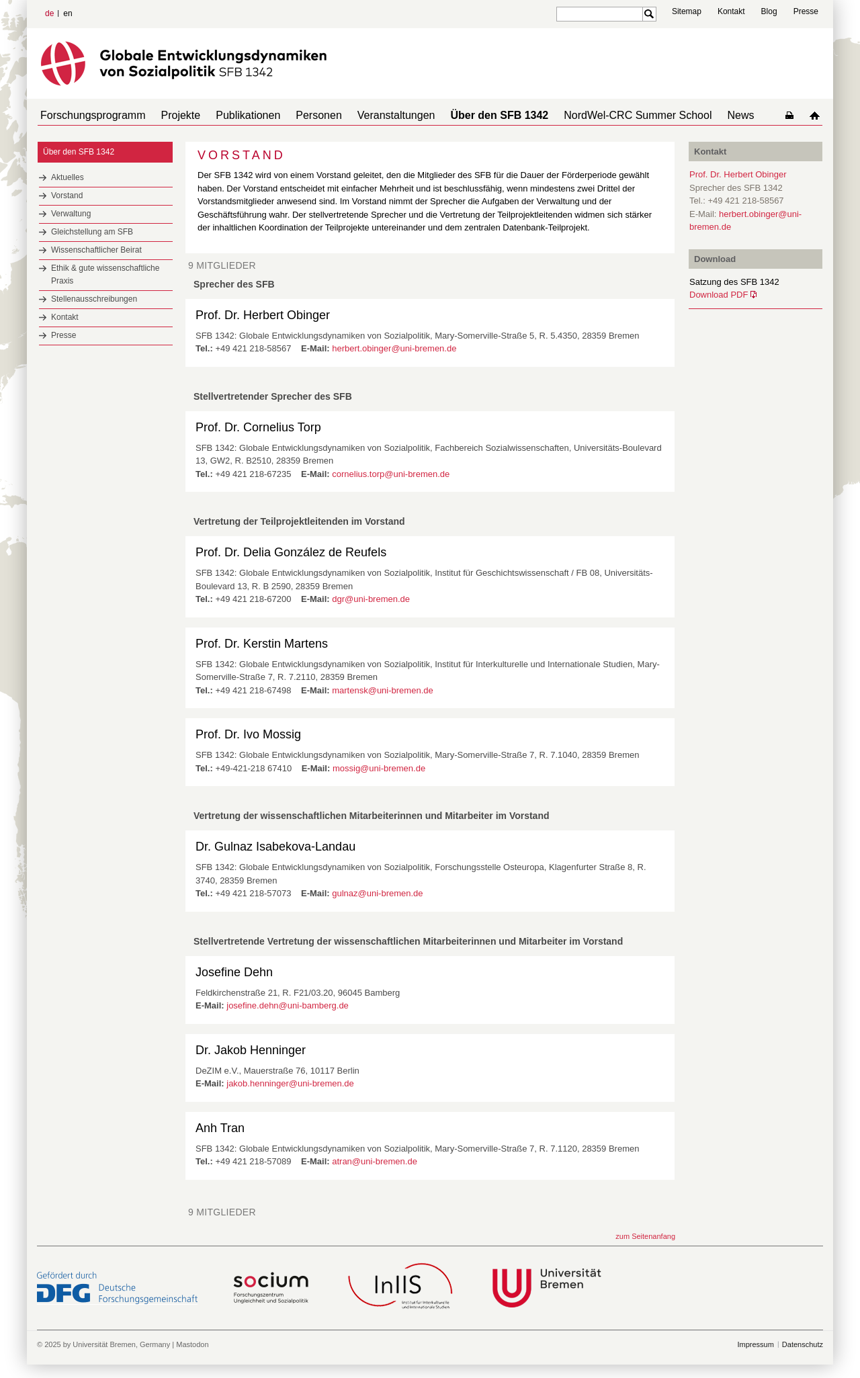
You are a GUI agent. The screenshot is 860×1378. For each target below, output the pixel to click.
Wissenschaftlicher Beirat (96, 250)
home (817, 115)
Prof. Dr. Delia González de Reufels (291, 552)
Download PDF (718, 295)
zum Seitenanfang (645, 1236)
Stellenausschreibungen (94, 299)
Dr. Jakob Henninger (251, 1050)
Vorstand (67, 195)
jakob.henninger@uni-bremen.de (290, 1083)
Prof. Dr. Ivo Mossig (248, 734)
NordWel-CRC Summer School (603, 115)
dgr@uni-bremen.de (371, 599)
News (700, 115)
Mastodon (192, 1344)
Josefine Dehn (234, 972)
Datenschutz (802, 1344)
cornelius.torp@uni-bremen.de (390, 474)
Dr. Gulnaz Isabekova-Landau (275, 846)
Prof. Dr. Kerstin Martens (262, 643)
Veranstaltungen (372, 115)
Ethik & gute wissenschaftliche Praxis (105, 274)
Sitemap (686, 11)
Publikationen (234, 115)
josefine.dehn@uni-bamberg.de (287, 1005)
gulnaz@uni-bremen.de (377, 893)
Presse (805, 11)
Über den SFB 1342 (470, 115)
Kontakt (731, 11)
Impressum (755, 1344)
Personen (300, 115)
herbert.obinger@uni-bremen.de (394, 348)
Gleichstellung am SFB (92, 231)
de (49, 13)
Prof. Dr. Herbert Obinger (263, 315)
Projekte (173, 115)
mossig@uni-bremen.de (379, 768)
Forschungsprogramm (90, 115)
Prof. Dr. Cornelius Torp (258, 427)
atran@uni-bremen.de (374, 1161)
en (67, 13)
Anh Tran (220, 1128)
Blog (769, 11)
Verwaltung (71, 213)
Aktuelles (67, 177)
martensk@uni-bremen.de (382, 690)
